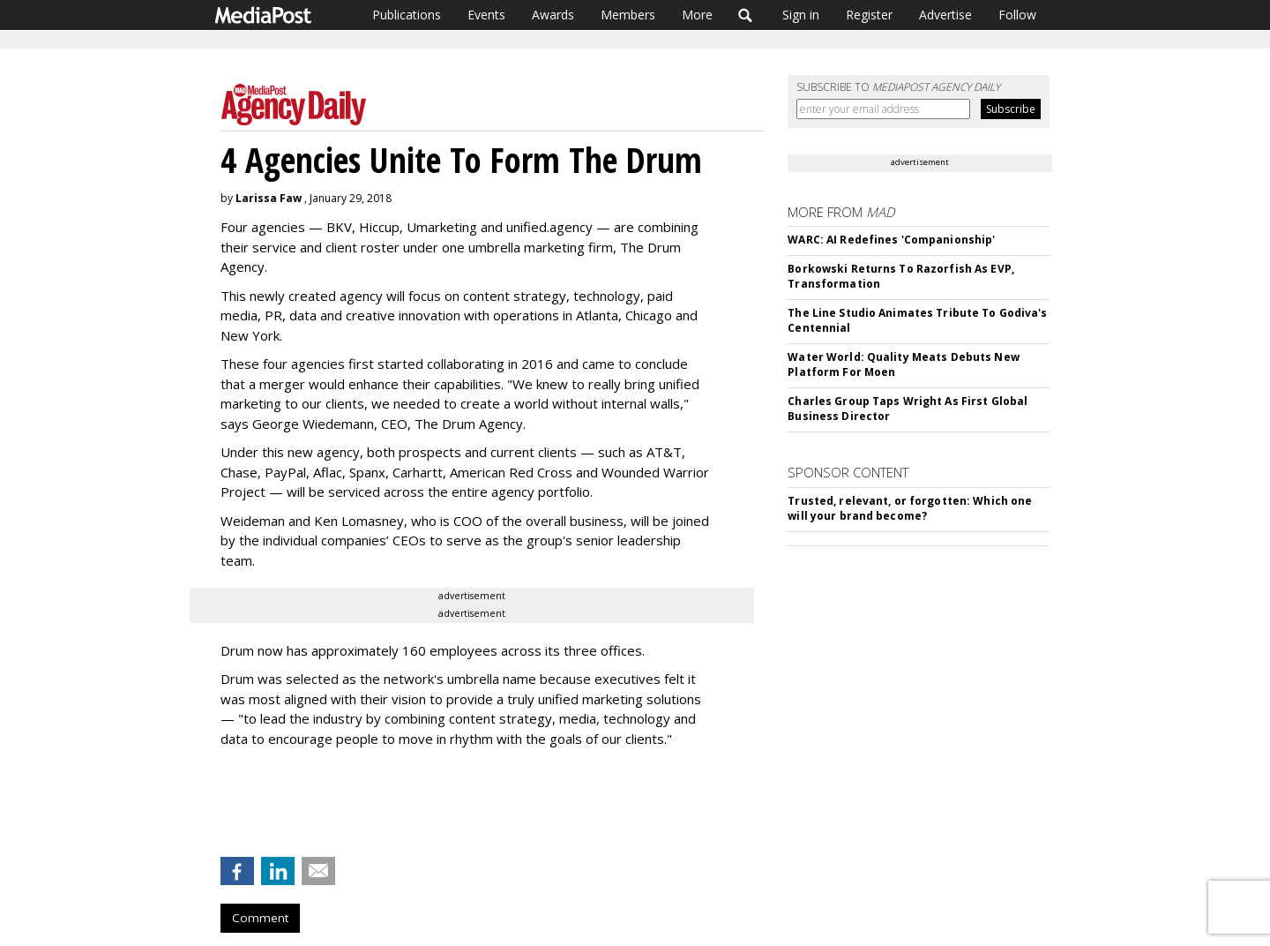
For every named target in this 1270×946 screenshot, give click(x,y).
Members (628, 14)
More (697, 14)
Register (869, 14)
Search (746, 15)
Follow (1017, 14)
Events (486, 14)
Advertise (945, 14)
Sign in (800, 14)
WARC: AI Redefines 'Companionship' (891, 239)
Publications (406, 14)
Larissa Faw (268, 198)
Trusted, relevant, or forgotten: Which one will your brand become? (910, 508)
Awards (553, 14)
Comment (260, 918)
